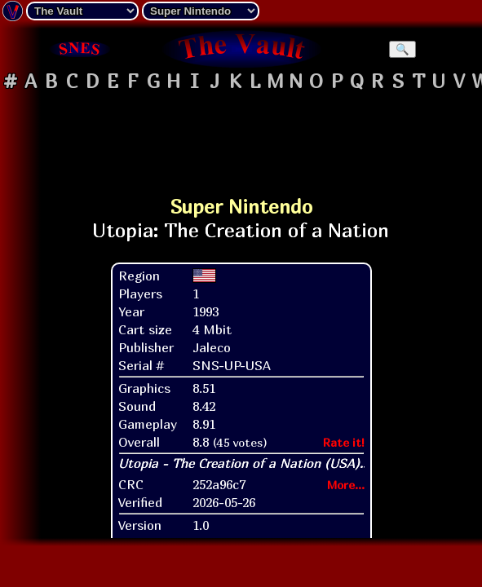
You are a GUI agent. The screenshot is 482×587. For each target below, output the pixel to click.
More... (346, 485)
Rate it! (344, 442)
